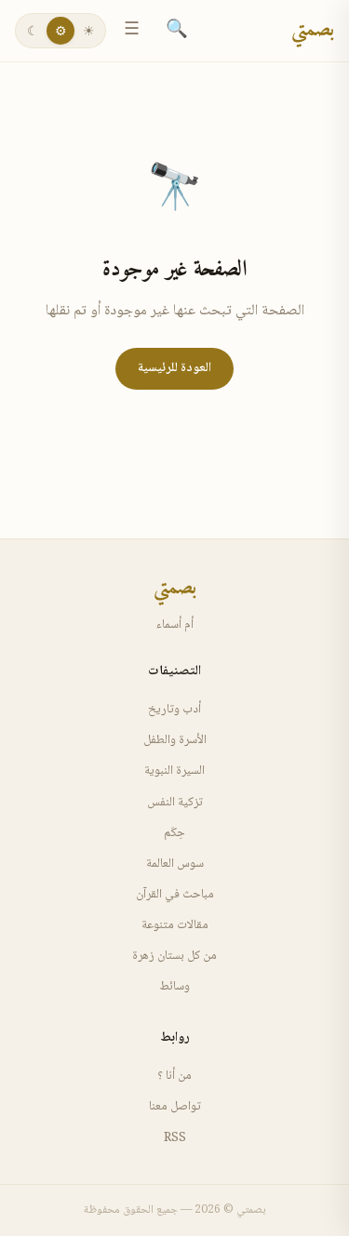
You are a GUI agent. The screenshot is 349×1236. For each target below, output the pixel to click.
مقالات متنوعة (174, 925)
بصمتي (312, 30)
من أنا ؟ (174, 1076)
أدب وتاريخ (174, 709)
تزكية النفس (175, 802)
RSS (175, 1138)
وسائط (174, 987)
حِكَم (174, 833)
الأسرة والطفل (175, 740)
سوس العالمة (175, 864)
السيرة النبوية (174, 771)
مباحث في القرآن (175, 895)
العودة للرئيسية (174, 368)
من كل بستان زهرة (174, 956)
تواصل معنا (175, 1107)
